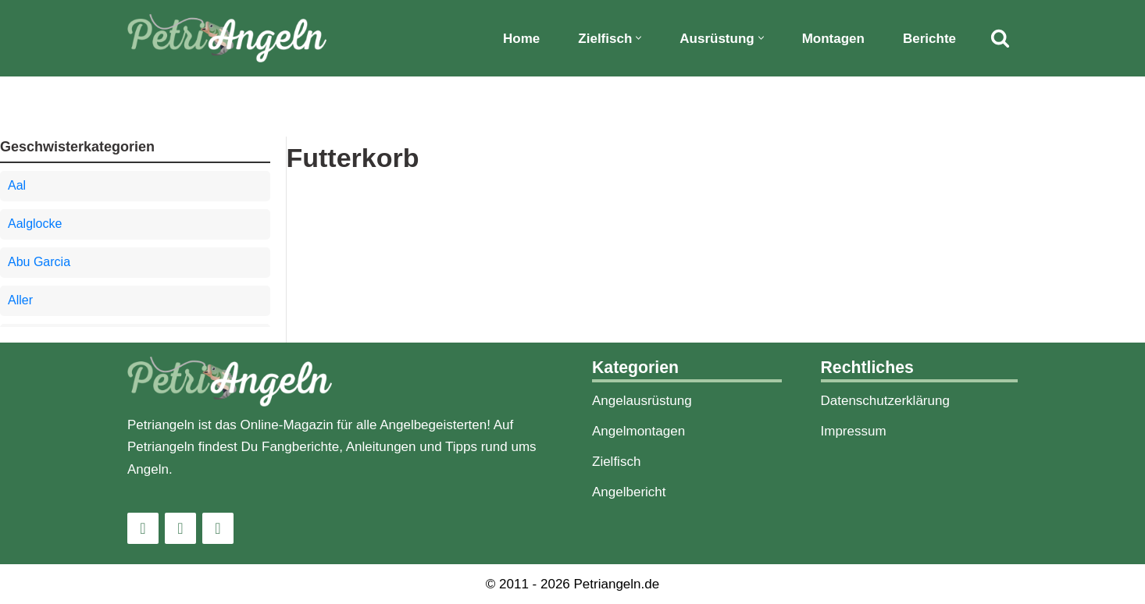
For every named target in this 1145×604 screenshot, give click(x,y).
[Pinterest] (218, 528)
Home (521, 38)
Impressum (853, 431)
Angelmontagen (638, 431)
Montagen (833, 38)
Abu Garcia (39, 261)
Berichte (929, 38)
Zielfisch (616, 461)
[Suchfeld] (1000, 38)
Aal (17, 185)
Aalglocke (35, 223)
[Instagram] (143, 528)
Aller (20, 300)
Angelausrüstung (642, 400)
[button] (638, 38)
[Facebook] (180, 528)
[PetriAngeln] (226, 38)
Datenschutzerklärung (885, 400)
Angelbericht (629, 492)
